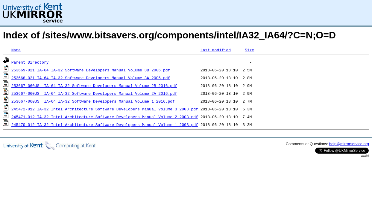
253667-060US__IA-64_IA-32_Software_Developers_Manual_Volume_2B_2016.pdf (94, 85)
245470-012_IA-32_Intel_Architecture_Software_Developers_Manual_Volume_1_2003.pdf (104, 124)
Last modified (216, 49)
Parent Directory (30, 62)
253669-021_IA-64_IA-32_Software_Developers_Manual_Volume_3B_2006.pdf (90, 70)
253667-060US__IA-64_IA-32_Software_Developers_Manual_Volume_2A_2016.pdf (94, 93)
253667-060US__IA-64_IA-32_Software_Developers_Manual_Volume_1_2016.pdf (93, 101)
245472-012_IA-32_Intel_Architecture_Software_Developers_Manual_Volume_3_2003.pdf (104, 109)
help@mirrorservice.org (349, 144)
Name (16, 49)
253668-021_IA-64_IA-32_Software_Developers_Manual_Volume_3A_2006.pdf (90, 77)
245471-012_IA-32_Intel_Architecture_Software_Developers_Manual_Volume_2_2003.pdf (104, 116)
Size (249, 49)
